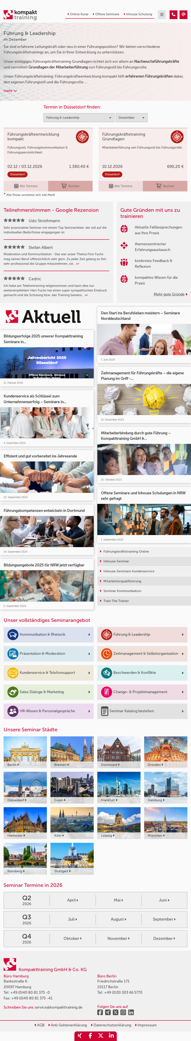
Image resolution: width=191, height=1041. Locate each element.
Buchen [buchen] (70, 186)
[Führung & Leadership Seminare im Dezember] (173, 14)
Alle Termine (26, 186)
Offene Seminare (106, 14)
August (118, 919)
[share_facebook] (90, 1036)
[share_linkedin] (111, 1036)
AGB (39, 1025)
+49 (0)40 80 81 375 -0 (30, 992)
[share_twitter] (101, 1036)
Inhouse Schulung (138, 14)
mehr (10, 91)
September (164, 919)
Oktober (73, 938)
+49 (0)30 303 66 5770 (123, 992)
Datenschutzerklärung (111, 1025)
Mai (118, 900)
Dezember (164, 938)
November (118, 938)
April (72, 900)
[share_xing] (79, 1036)
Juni (164, 900)
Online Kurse (77, 14)
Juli (72, 919)
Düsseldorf (17, 174)
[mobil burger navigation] (162, 14)
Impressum (146, 1025)
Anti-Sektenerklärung (67, 1025)
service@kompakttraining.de (58, 1007)
